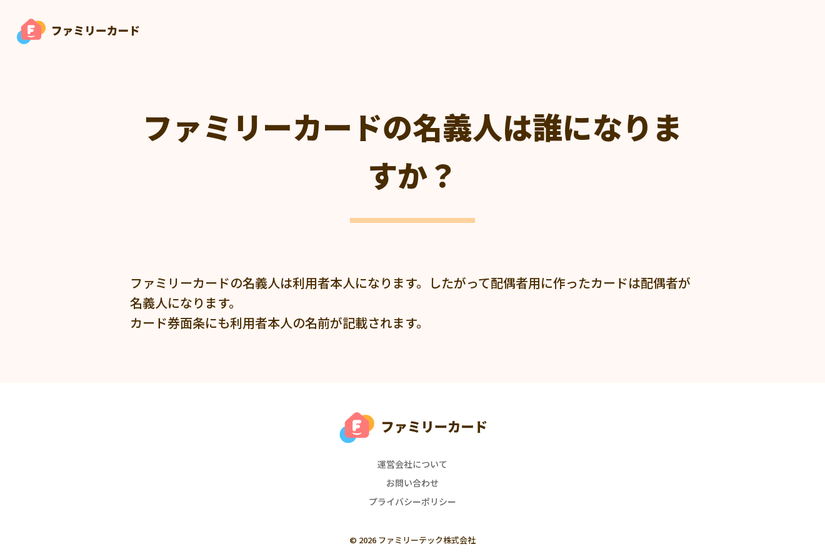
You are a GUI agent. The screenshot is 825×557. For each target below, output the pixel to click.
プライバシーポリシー (412, 501)
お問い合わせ (412, 482)
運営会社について (413, 464)
